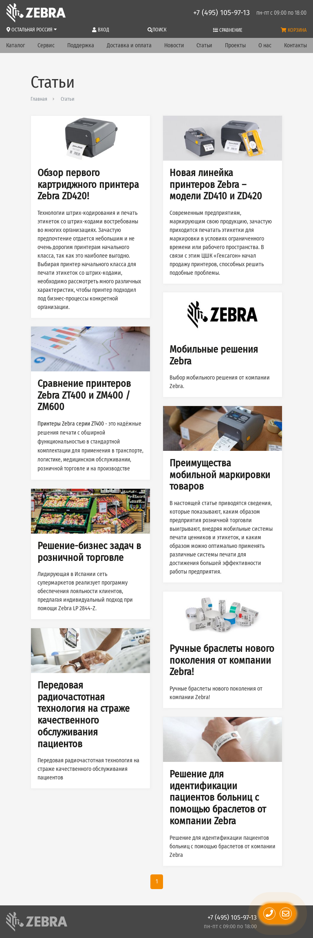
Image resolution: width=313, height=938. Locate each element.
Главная (39, 99)
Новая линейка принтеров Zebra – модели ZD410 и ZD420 (216, 184)
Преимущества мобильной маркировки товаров (220, 474)
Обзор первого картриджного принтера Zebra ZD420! (88, 184)
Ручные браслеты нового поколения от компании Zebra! (222, 660)
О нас (264, 45)
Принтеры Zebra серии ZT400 (70, 424)
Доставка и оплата (129, 45)
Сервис (46, 45)
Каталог (15, 45)
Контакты (295, 45)
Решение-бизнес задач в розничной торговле (89, 551)
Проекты (235, 45)
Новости (174, 45)
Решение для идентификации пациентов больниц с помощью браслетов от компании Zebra (218, 797)
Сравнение (227, 30)
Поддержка (80, 45)
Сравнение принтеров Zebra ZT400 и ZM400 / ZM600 (84, 395)
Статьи (204, 45)
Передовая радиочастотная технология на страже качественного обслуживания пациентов (83, 715)
